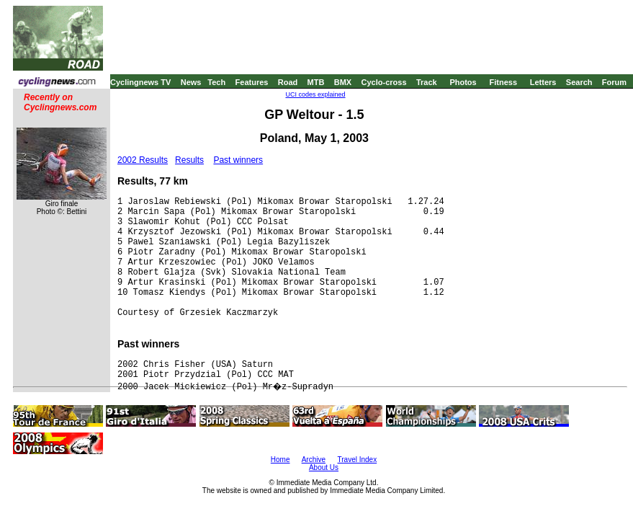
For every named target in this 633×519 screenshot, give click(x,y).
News (191, 82)
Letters (543, 82)
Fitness (503, 82)
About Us (323, 467)
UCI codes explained (315, 94)
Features (252, 82)
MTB (316, 82)
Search (579, 82)
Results (189, 160)
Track (426, 82)
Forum (614, 82)
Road (288, 82)
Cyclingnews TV (140, 82)
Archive (314, 459)
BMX (342, 82)
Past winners (238, 160)
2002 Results (142, 160)
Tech (216, 82)
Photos (462, 82)
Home (280, 459)
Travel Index (357, 459)
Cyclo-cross (384, 82)
